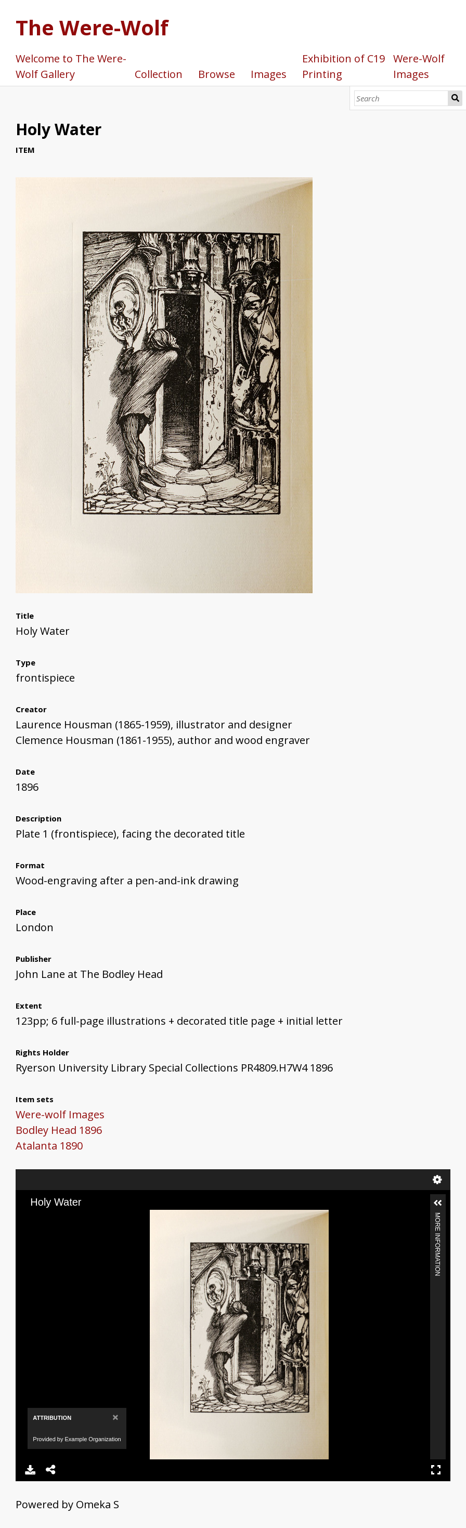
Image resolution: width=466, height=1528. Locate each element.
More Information (437, 1216)
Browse (216, 74)
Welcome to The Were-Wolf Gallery (71, 66)
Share (51, 1470)
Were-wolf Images (60, 1114)
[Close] (115, 1417)
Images (269, 74)
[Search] (401, 98)
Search (455, 98)
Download (30, 1470)
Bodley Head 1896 (59, 1130)
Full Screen (436, 1470)
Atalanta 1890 (49, 1146)
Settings (437, 1179)
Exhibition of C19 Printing (343, 66)
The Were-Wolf (92, 27)
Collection (159, 74)
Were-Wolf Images (419, 66)
